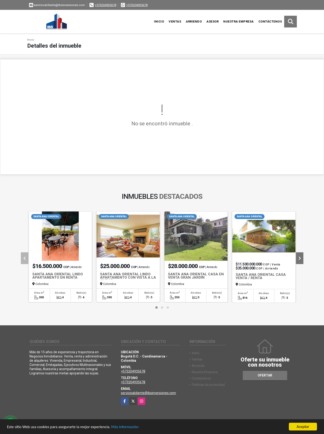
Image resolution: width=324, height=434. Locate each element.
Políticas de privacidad (208, 385)
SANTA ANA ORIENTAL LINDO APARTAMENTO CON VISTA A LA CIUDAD (128, 277)
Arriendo (194, 21)
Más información (124, 427)
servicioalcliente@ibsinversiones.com (148, 393)
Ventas (175, 21)
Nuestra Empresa (238, 21)
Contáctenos (270, 21)
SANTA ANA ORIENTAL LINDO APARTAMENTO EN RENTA (57, 276)
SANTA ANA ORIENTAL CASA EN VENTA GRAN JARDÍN (196, 276)
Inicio (159, 21)
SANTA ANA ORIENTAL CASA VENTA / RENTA (261, 276)
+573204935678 (105, 5)
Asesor (212, 21)
